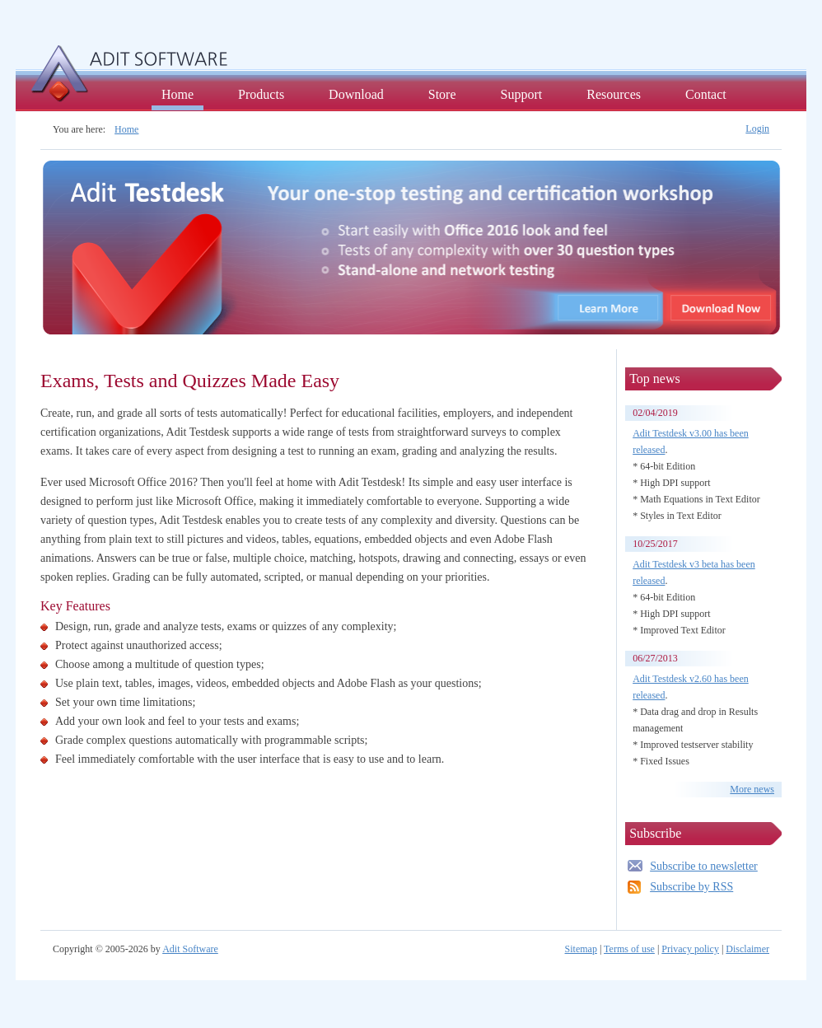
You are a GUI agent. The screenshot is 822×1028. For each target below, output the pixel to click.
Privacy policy (690, 949)
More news (752, 789)
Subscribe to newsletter (704, 866)
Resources (613, 94)
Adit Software (190, 949)
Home (177, 94)
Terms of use (629, 949)
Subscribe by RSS (691, 887)
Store (442, 94)
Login (757, 128)
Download (356, 94)
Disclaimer (747, 949)
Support (522, 94)
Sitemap (581, 949)
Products (261, 94)
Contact (705, 94)
